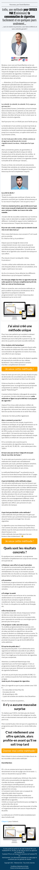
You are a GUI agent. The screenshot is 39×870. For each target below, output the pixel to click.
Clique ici (5, 821)
